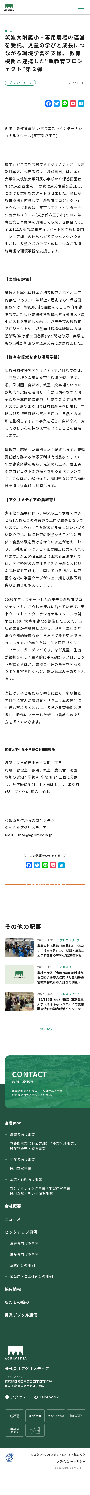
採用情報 (13, 1309)
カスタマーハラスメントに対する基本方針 (57, 1474)
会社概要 (13, 1226)
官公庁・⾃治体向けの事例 (31, 1296)
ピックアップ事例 (21, 1252)
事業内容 (13, 1143)
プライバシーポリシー (70, 1481)
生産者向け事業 (22, 1184)
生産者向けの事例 (24, 1274)
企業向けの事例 (22, 1285)
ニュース (13, 1239)
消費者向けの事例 (24, 1263)
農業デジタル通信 (21, 1335)
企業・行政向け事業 (41, 1206)
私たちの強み (17, 1322)
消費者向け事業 (43, 1161)
